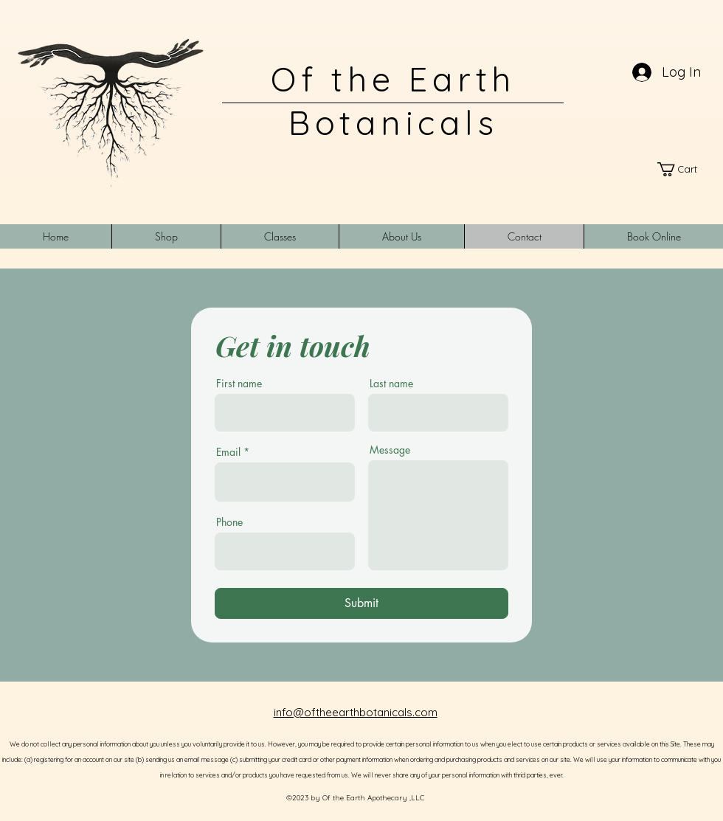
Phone (229, 522)
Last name (391, 383)
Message (390, 450)
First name (239, 383)
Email (228, 452)
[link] (683, 169)
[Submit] (361, 603)
